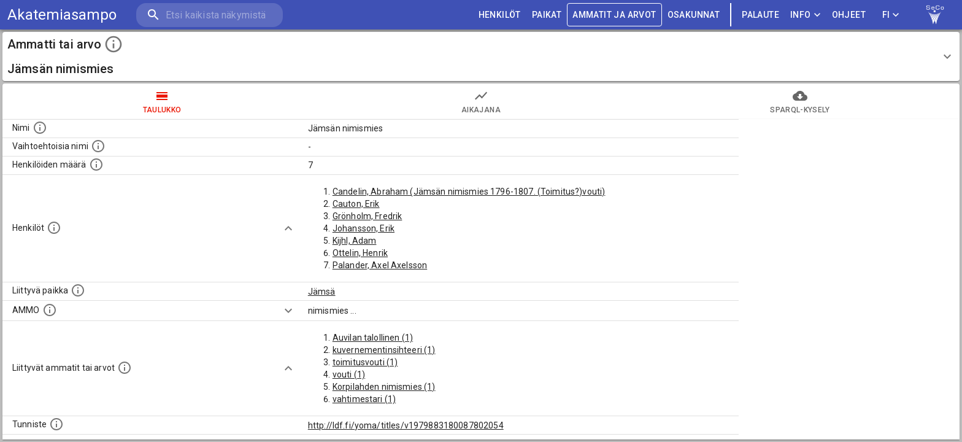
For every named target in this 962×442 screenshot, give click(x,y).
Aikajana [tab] (481, 101)
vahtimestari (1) (364, 399)
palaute (760, 15)
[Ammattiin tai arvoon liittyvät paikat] (78, 290)
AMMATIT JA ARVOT (614, 15)
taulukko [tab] (161, 101)
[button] (481, 56)
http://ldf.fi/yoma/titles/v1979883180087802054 (406, 425)
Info (805, 15)
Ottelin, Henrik (360, 253)
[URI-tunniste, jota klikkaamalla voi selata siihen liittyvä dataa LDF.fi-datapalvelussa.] (56, 424)
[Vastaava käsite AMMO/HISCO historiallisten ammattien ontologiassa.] (50, 310)
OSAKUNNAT (694, 15)
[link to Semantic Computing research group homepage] (935, 14)
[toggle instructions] (113, 44)
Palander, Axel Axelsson (380, 265)
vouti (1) (349, 374)
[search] (208, 15)
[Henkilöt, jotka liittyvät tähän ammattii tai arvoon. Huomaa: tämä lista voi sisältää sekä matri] (54, 228)
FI (891, 15)
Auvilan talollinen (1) (373, 338)
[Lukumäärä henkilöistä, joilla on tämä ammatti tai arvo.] (96, 164)
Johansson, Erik (363, 228)
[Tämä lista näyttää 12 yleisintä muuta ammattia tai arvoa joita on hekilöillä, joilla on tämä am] (124, 368)
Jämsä (322, 292)
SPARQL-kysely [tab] (800, 101)
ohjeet (849, 15)
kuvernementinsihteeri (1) (384, 350)
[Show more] (288, 228)
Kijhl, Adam (355, 241)
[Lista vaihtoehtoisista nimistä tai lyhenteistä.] (98, 146)
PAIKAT (546, 15)
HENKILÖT (500, 15)
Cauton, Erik (356, 204)
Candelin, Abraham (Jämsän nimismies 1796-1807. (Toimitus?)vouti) (469, 191)
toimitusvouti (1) (365, 362)
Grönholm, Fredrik (367, 216)
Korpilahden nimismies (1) (384, 387)
